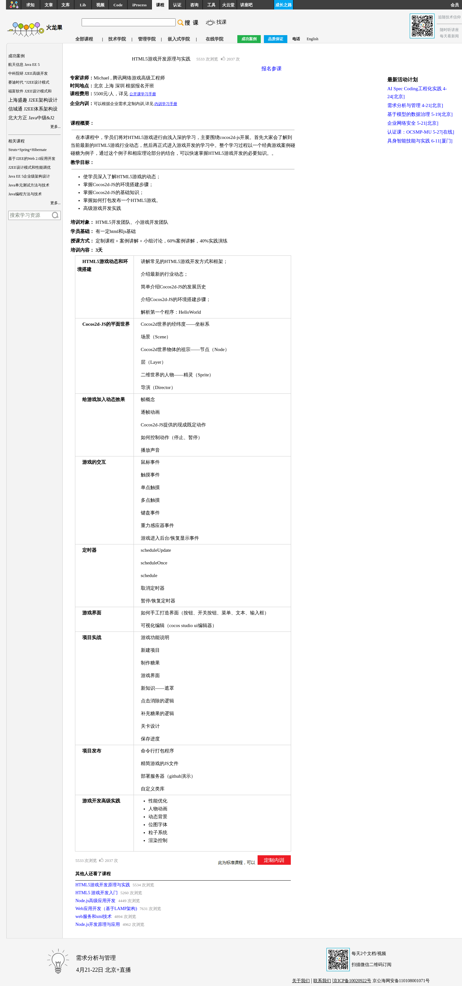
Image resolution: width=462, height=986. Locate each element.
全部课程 (84, 39)
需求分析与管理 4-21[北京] (415, 105)
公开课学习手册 (142, 94)
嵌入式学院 (179, 39)
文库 (65, 5)
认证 (177, 5)
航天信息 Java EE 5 (24, 64)
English (312, 39)
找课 (221, 22)
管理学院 (147, 39)
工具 (211, 5)
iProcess (139, 5)
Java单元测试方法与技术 (28, 185)
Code (117, 5)
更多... (55, 126)
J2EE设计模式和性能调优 (29, 167)
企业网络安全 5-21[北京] (412, 123)
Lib (83, 5)
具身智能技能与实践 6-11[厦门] (420, 140)
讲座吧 (246, 5)
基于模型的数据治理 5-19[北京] (420, 114)
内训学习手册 (165, 104)
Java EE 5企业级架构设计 (29, 176)
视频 (100, 5)
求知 (30, 5)
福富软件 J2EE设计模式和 (29, 91)
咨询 (194, 5)
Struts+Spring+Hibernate (27, 150)
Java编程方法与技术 (24, 194)
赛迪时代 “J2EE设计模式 (28, 82)
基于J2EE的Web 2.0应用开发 (31, 158)
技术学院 (117, 39)
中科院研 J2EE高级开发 (27, 73)
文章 (49, 5)
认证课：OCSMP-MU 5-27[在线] (420, 132)
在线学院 (214, 39)
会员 (456, 5)
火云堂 (228, 5)
